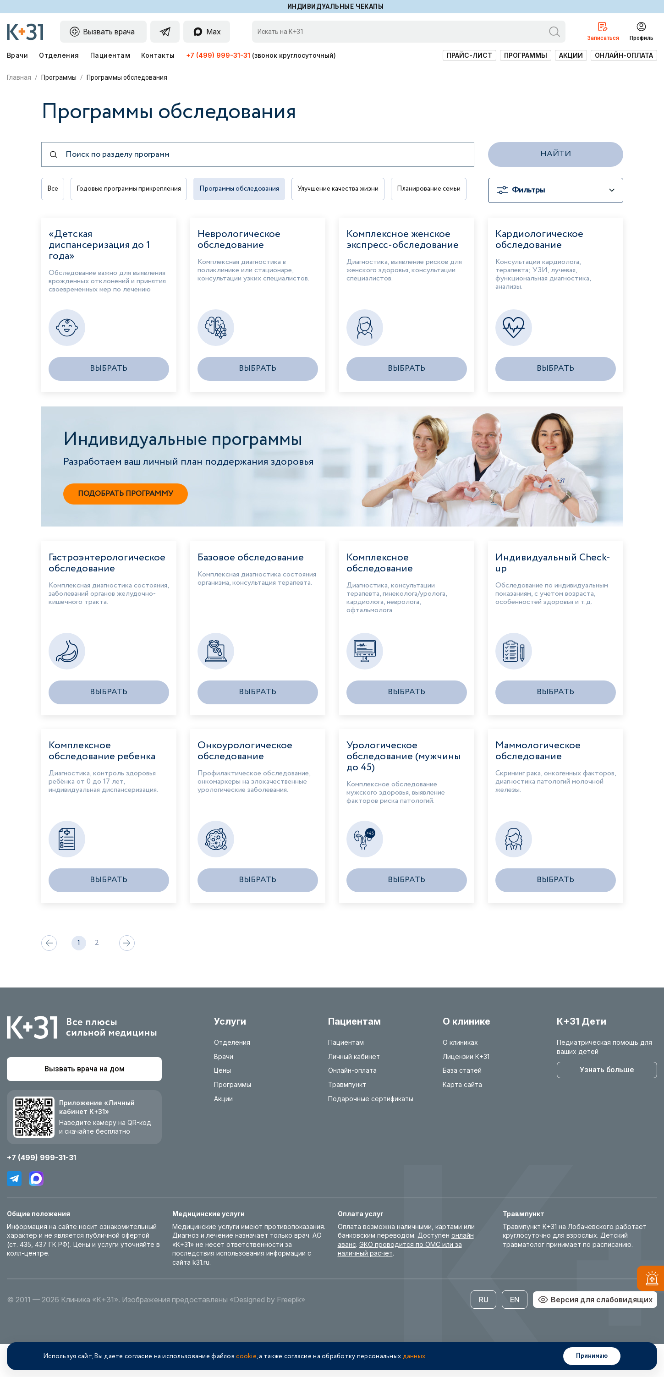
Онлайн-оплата (624, 55)
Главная (19, 77)
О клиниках (460, 1075)
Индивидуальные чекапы (335, 6)
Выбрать (108, 401)
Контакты (158, 55)
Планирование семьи (80, 222)
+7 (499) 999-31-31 (218, 55)
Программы (525, 55)
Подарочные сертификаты (370, 1131)
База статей (462, 1103)
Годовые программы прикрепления (132, 190)
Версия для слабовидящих (595, 1332)
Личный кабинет (354, 1089)
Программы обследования (247, 190)
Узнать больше (607, 1102)
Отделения (59, 55)
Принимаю (592, 1356)
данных (414, 1356)
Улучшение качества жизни (350, 190)
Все (53, 190)
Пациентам (110, 55)
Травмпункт (347, 1117)
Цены (222, 1103)
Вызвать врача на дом (84, 1101)
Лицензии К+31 (466, 1089)
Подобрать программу (125, 526)
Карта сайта (462, 1117)
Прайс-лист (469, 55)
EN (515, 1332)
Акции (571, 55)
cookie (246, 1356)
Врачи (17, 55)
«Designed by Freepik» (267, 1332)
